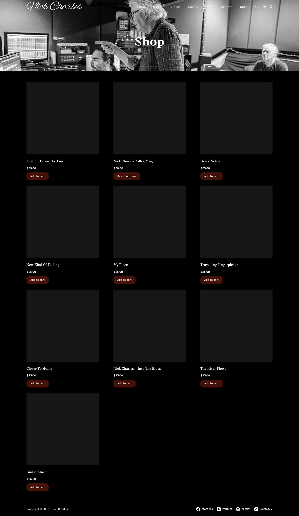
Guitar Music (37, 472)
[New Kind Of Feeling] (63, 222)
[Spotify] (243, 509)
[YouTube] (224, 509)
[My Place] (149, 222)
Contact (227, 7)
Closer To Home (39, 369)
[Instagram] (263, 509)
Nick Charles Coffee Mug (133, 161)
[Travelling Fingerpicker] (236, 222)
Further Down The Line (45, 161)
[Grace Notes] (236, 118)
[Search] (271, 6)
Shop (244, 7)
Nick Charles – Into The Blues (137, 369)
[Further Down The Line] (63, 118)
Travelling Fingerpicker (219, 265)
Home (141, 7)
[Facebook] (204, 509)
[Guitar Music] (63, 429)
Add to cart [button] (37, 176)
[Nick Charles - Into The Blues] (149, 326)
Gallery (193, 7)
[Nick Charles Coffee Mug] (149, 118)
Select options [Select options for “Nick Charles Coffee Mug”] (126, 176)
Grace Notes (210, 161)
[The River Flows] (236, 326)
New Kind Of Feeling (43, 265)
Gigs (159, 7)
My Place (120, 265)
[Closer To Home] (63, 326)
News (210, 7)
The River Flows (213, 369)
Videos (176, 7)
